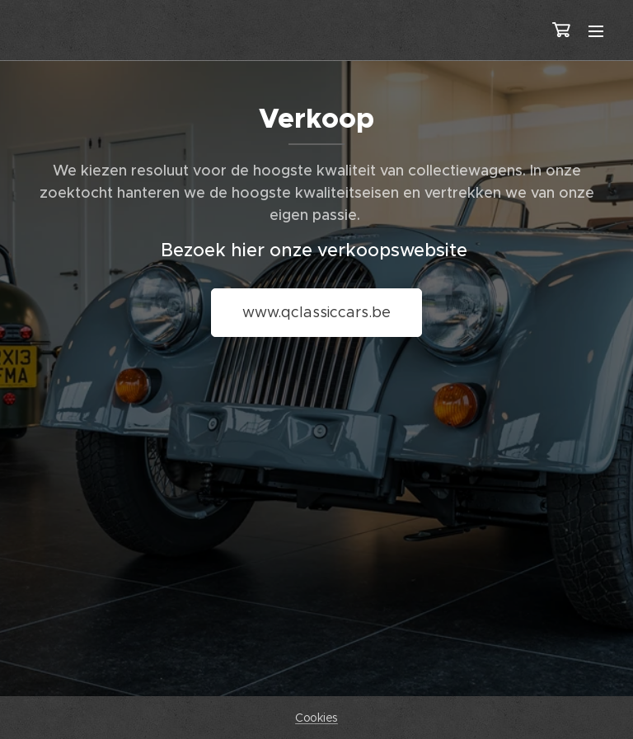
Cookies (316, 717)
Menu (595, 31)
